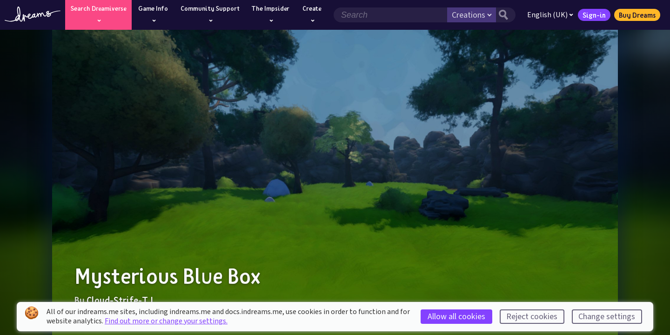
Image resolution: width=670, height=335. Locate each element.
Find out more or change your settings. (166, 321)
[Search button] (506, 14)
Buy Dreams (637, 15)
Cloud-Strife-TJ (120, 300)
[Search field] (390, 14)
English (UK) (550, 15)
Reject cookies (531, 316)
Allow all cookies (456, 316)
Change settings (606, 316)
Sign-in (594, 15)
